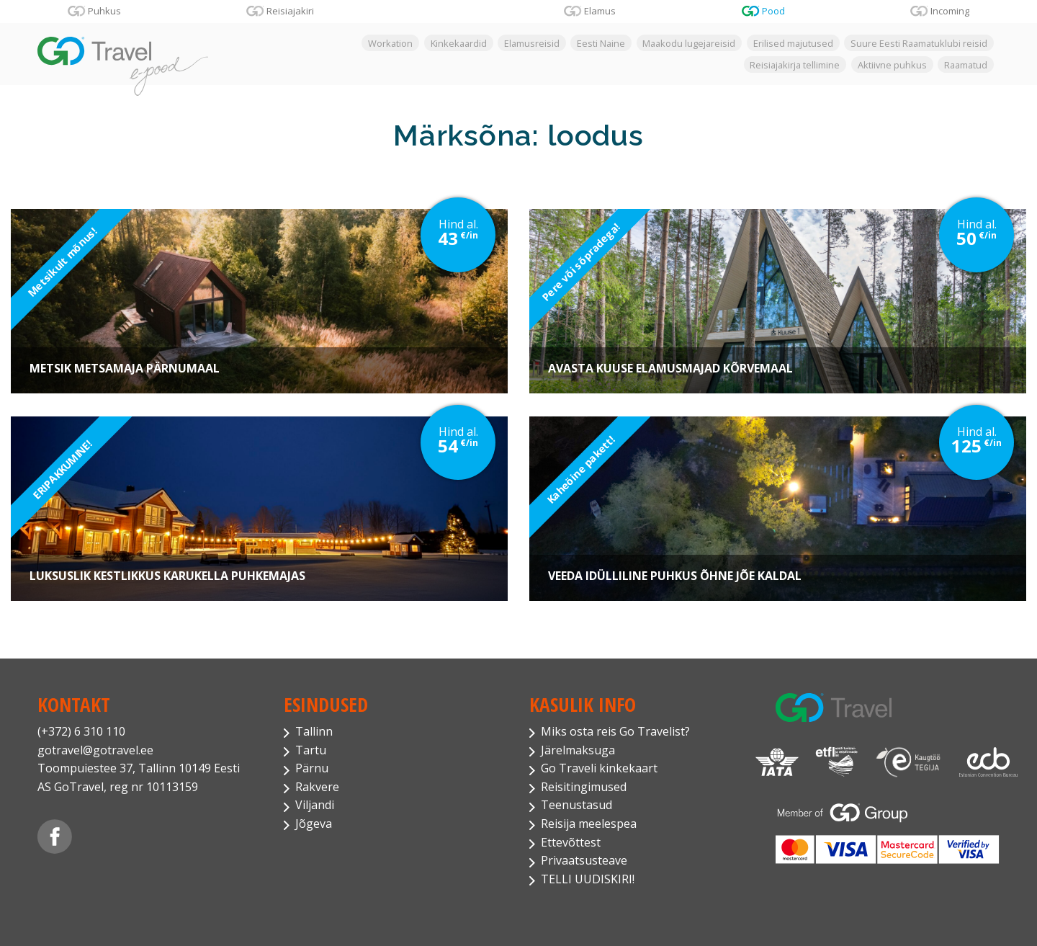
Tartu (310, 750)
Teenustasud (576, 805)
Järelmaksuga (578, 750)
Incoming (949, 10)
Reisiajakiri (290, 10)
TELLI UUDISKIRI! (587, 879)
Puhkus (104, 10)
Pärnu (311, 768)
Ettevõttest (571, 842)
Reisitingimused (584, 787)
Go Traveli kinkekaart (599, 768)
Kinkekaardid (459, 43)
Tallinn (314, 731)
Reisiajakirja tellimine (795, 64)
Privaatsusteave (584, 860)
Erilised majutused (793, 43)
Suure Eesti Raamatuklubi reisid (918, 43)
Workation (390, 43)
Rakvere (317, 787)
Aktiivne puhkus (892, 64)
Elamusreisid (532, 43)
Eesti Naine (601, 43)
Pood (773, 10)
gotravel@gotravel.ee (95, 750)
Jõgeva (313, 823)
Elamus (600, 10)
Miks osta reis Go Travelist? (615, 731)
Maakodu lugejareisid (688, 43)
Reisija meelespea (589, 823)
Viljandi (314, 805)
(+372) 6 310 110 (81, 731)
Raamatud (965, 64)
